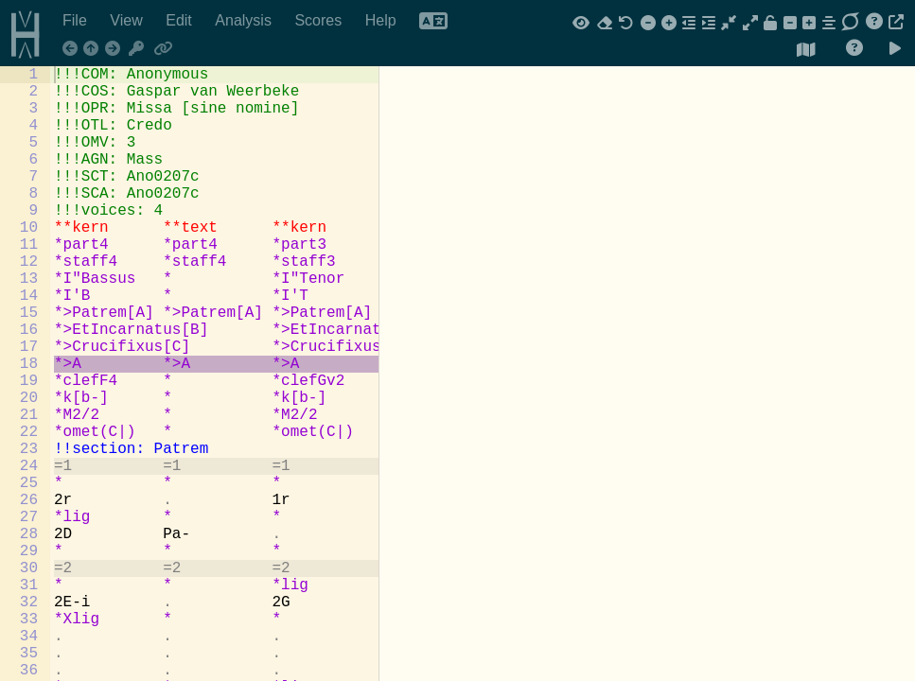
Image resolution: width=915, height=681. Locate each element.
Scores (319, 20)
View (128, 20)
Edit (181, 20)
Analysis (245, 20)
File (76, 20)
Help (382, 20)
